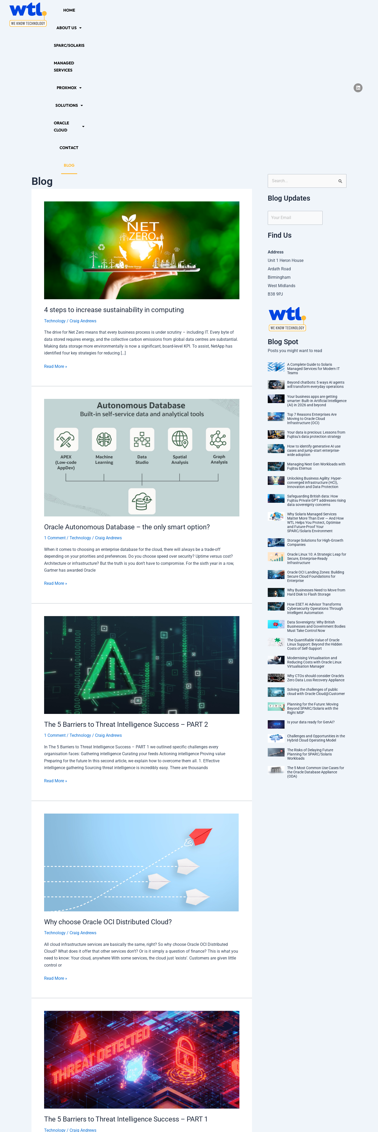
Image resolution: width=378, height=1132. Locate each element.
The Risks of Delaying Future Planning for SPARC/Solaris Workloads (310, 607)
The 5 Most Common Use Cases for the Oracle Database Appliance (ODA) (315, 625)
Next (237, 1062)
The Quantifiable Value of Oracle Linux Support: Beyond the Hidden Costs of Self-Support (314, 497)
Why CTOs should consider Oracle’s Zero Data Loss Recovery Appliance (315, 531)
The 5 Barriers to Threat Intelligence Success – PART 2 (126, 578)
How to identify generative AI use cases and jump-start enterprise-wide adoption (313, 304)
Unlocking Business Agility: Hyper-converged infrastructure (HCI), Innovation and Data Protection (314, 336)
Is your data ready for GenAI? (311, 575)
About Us (95, 14)
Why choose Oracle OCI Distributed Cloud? (108, 775)
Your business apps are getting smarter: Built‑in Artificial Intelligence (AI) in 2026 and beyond (316, 254)
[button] (95, 14)
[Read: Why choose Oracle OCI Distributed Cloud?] (141, 715)
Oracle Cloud (274, 14)
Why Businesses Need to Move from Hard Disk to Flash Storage (316, 445)
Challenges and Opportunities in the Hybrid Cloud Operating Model (316, 591)
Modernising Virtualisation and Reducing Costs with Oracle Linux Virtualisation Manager (314, 515)
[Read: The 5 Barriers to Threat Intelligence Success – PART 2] (141, 518)
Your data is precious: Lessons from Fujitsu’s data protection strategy (316, 288)
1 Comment (55, 391)
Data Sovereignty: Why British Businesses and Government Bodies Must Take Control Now (316, 480)
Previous (49, 1062)
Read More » (55, 219)
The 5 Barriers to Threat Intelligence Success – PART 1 (126, 973)
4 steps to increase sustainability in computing (114, 163)
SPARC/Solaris (128, 14)
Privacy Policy (152, 1117)
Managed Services (169, 14)
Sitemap (182, 1117)
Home (72, 14)
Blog (326, 14)
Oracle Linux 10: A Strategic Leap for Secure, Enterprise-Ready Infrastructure (316, 412)
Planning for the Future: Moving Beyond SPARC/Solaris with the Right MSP (312, 562)
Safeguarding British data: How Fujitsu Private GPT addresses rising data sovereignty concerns (316, 354)
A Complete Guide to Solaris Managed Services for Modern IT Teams (313, 222)
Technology (55, 174)
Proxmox (206, 14)
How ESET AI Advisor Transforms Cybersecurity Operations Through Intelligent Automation (315, 462)
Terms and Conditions (218, 1117)
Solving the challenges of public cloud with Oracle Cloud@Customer (316, 545)
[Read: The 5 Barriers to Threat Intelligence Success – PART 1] (141, 913)
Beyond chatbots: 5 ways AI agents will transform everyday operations (315, 238)
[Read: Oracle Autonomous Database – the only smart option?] (141, 310)
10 (134, 1062)
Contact (306, 14)
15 (180, 1062)
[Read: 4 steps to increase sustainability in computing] (141, 103)
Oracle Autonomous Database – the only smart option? (127, 380)
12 (157, 1062)
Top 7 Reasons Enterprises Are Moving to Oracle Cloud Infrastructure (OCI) (312, 272)
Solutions (238, 14)
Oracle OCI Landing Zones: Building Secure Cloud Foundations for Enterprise (315, 430)
